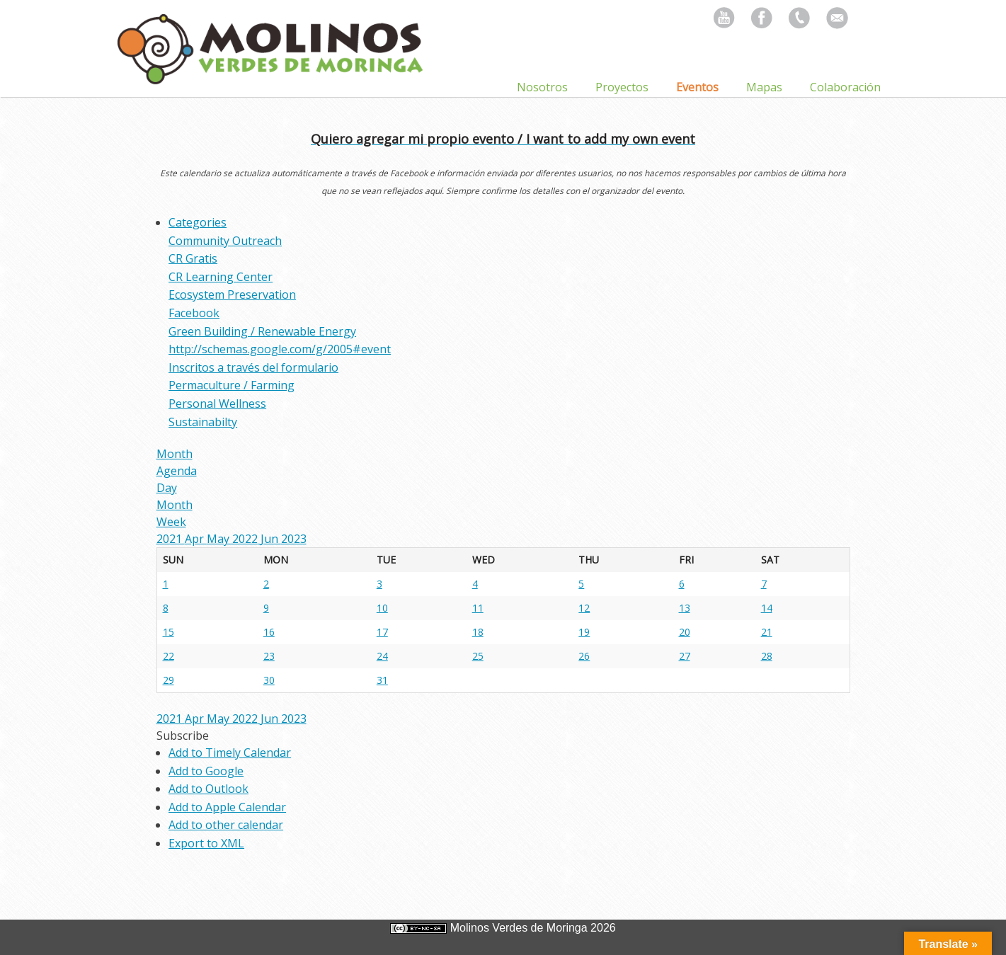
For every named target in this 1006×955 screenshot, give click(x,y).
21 (766, 632)
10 (382, 607)
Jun (271, 539)
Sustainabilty (202, 422)
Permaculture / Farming (231, 385)
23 (269, 656)
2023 (294, 539)
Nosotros (542, 87)
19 (584, 632)
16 (269, 632)
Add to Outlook (208, 788)
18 (478, 632)
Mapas (764, 87)
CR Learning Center (220, 277)
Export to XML (206, 843)
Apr (196, 539)
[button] (182, 735)
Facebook (193, 313)
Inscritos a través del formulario (253, 367)
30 (269, 680)
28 (766, 656)
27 (684, 656)
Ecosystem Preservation (232, 294)
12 (584, 607)
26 (584, 656)
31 (382, 680)
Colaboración (845, 87)
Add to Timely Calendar (229, 752)
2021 (170, 539)
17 (382, 632)
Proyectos (621, 87)
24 (382, 656)
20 (684, 632)
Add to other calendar (225, 825)
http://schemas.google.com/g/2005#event (279, 349)
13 (684, 607)
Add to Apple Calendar (227, 807)
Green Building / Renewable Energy (262, 331)
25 (478, 656)
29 (168, 680)
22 (168, 656)
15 (168, 632)
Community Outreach (225, 240)
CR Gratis (192, 258)
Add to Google (206, 771)
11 (478, 607)
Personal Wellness (217, 403)
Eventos (697, 87)
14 (766, 607)
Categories (197, 222)
